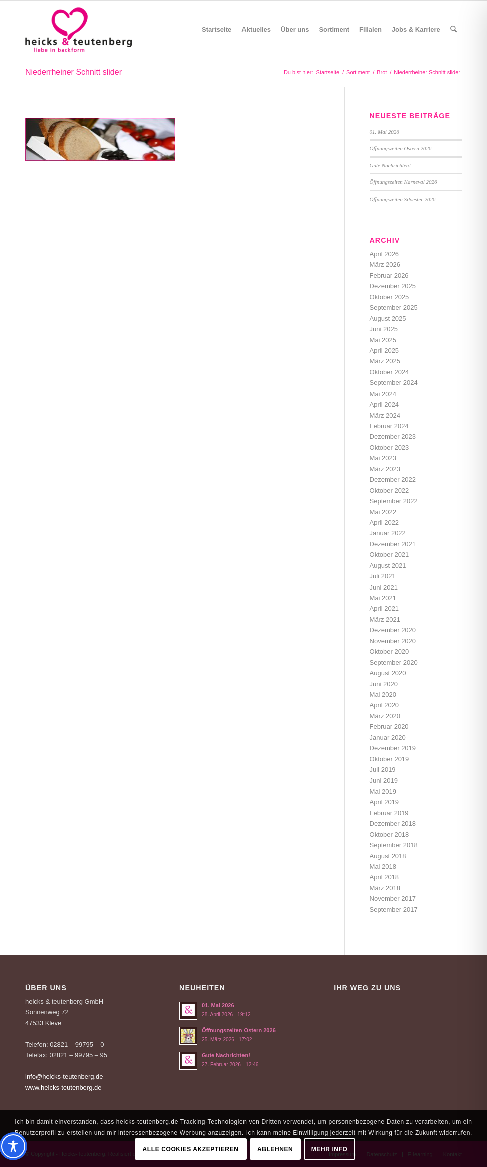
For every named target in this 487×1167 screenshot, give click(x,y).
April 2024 (384, 404)
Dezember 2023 (393, 436)
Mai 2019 (383, 791)
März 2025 (385, 361)
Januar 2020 (388, 737)
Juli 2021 (383, 576)
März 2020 (385, 716)
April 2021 (384, 608)
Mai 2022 (383, 512)
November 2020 (393, 641)
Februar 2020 (389, 726)
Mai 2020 (383, 694)
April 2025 (384, 350)
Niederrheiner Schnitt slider (73, 72)
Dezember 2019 (393, 748)
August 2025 (388, 318)
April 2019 (384, 802)
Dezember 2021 (393, 544)
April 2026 (384, 254)
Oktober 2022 (389, 490)
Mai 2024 (383, 394)
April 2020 (384, 705)
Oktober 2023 (389, 447)
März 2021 (385, 619)
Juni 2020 (384, 684)
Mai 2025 (383, 340)
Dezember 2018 (393, 823)
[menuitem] (216, 30)
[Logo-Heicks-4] (78, 30)
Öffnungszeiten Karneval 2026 (403, 182)
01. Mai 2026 (384, 132)
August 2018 (388, 856)
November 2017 (393, 898)
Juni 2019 (384, 780)
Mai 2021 (383, 598)
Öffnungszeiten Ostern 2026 (401, 148)
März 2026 (385, 264)
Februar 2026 (389, 275)
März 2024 (385, 415)
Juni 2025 (384, 329)
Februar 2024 (389, 426)
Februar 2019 (389, 813)
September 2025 (394, 307)
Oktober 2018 (389, 834)
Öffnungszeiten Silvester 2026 (403, 199)
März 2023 (385, 469)
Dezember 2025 (393, 286)
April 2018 (384, 877)
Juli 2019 (383, 769)
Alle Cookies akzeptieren (191, 1149)
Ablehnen (275, 1149)
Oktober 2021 (389, 554)
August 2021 (388, 565)
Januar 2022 (388, 533)
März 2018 (385, 888)
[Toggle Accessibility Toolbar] (13, 1146)
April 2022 (384, 522)
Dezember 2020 (393, 630)
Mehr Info (329, 1149)
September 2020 (394, 662)
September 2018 (394, 845)
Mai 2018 (383, 866)
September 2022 (394, 501)
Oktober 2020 (389, 651)
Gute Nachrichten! (390, 165)
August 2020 (388, 673)
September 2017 (394, 909)
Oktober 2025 (389, 297)
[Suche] (453, 30)
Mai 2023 (383, 458)
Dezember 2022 (393, 479)
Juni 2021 (384, 587)
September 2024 (394, 382)
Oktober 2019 (389, 759)
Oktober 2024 (389, 372)
